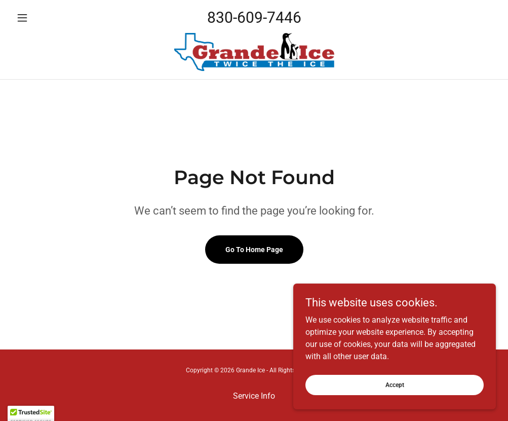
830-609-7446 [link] (254, 17)
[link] (254, 52)
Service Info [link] (254, 396)
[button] (48, 18)
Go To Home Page (254, 249)
